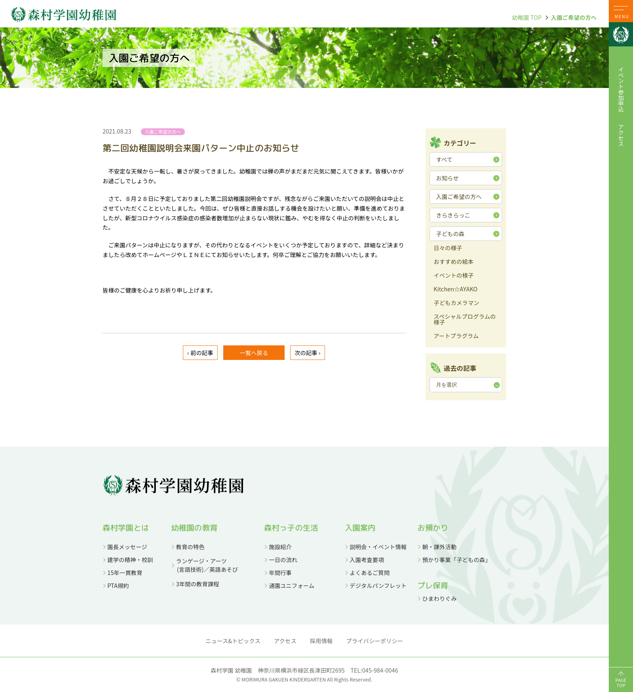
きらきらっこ (453, 215)
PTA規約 (118, 585)
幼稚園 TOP (526, 17)
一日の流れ (283, 560)
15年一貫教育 (125, 573)
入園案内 (360, 528)
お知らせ (447, 178)
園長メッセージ (127, 547)
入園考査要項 (367, 560)
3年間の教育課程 (197, 584)
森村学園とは (126, 528)
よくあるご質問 (370, 573)
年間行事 (280, 573)
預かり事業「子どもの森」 (456, 560)
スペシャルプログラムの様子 (465, 320)
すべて (444, 159)
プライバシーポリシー (374, 641)
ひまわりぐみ (439, 598)
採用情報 (321, 641)
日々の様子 (448, 248)
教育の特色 (190, 547)
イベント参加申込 (621, 89)
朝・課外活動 (439, 547)
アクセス (621, 135)
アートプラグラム (456, 336)
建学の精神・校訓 (130, 560)
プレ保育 (433, 585)
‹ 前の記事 (200, 353)
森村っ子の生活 (291, 528)
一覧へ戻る (254, 353)
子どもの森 (450, 234)
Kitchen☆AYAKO (456, 289)
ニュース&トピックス (232, 641)
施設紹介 (280, 547)
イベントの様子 (454, 275)
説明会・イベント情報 (378, 547)
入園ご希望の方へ (574, 17)
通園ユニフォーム (291, 585)
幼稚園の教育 (194, 528)
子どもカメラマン (456, 303)
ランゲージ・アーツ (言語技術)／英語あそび (204, 565)
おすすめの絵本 (454, 262)
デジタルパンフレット (378, 585)
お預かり (433, 528)
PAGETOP (621, 682)
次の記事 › (308, 353)
